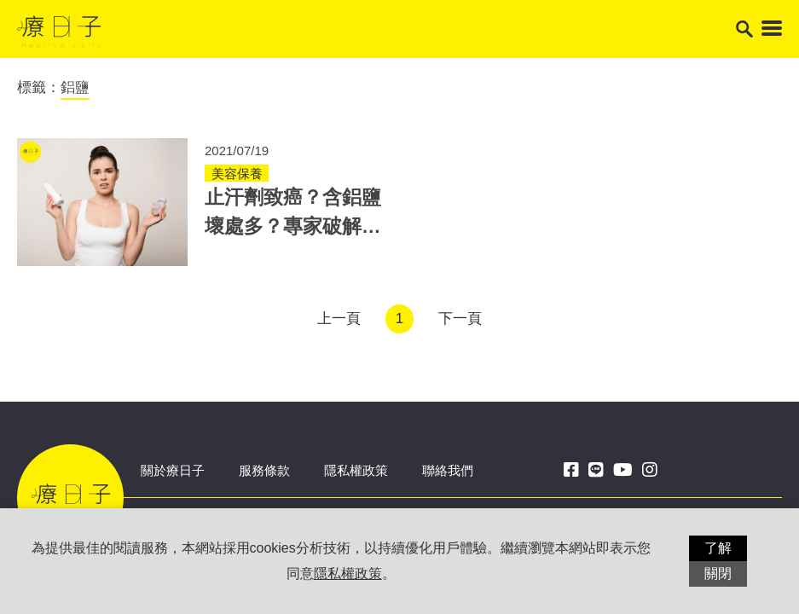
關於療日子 (173, 470)
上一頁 (339, 318)
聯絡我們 (447, 470)
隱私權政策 (356, 470)
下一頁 (460, 318)
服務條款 (264, 470)
